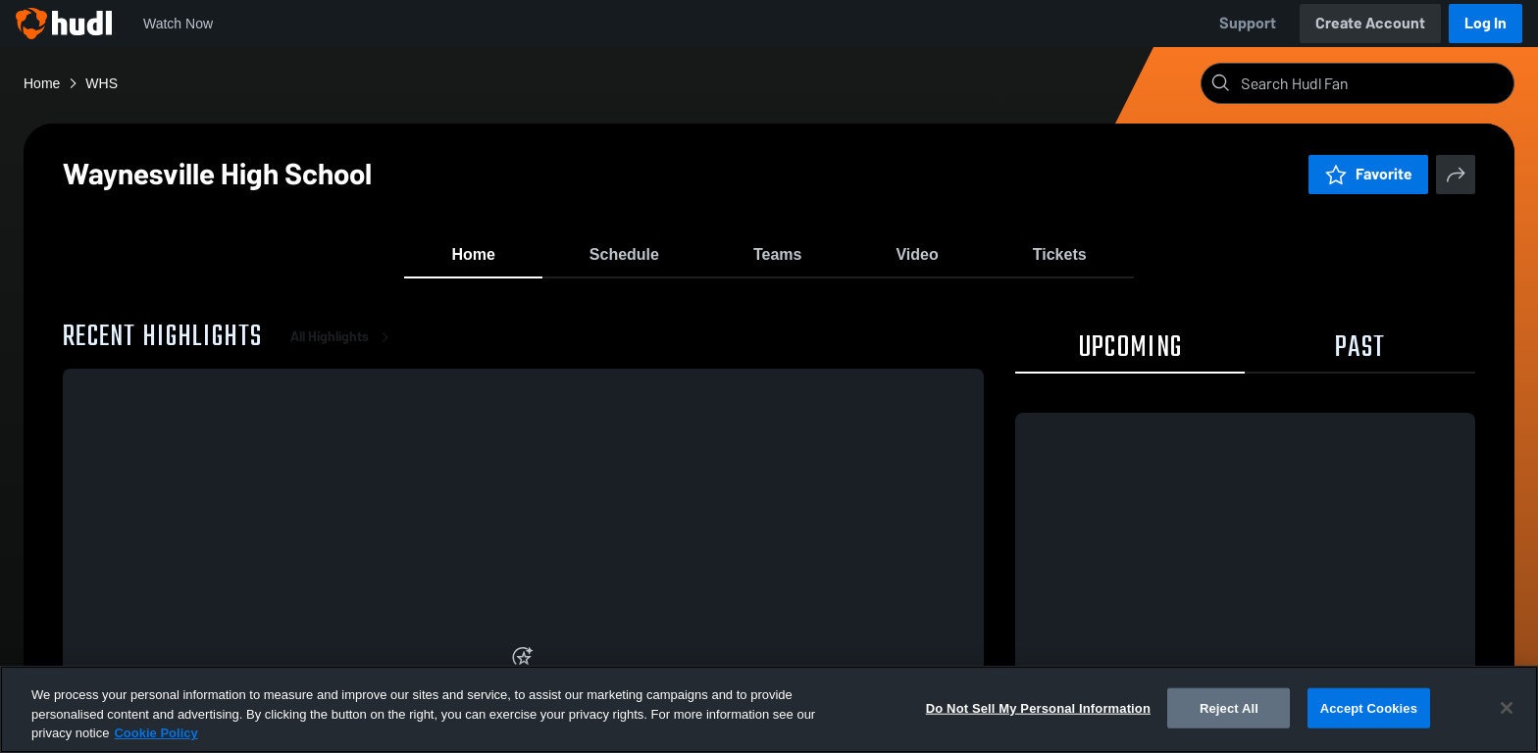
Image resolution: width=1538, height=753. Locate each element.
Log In (1485, 23)
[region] (769, 709)
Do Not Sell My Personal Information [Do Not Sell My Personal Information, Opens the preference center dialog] (1038, 707)
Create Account (1370, 23)
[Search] (1373, 83)
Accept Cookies (1368, 707)
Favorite (1368, 174)
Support (1247, 23)
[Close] (1506, 707)
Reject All (1229, 707)
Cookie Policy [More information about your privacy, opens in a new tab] (155, 733)
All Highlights (343, 352)
